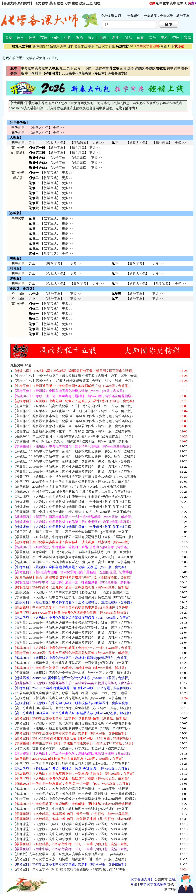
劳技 (175, 38)
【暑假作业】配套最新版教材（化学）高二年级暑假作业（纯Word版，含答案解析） (73, 431)
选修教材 (102, 68)
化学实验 (108, 46)
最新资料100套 (21, 365)
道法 (128, 38)
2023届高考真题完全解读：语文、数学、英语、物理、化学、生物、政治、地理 (70, 693)
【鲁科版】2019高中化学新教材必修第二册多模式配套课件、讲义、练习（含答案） (73, 627)
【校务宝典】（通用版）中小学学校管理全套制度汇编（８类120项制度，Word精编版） (76, 476)
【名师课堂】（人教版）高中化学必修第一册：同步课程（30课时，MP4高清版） (71, 834)
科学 (115, 38)
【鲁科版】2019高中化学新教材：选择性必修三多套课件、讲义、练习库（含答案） (73, 643)
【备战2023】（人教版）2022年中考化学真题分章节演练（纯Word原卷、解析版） (72, 789)
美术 (164, 38)
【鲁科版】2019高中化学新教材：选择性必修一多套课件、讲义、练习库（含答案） (73, 632)
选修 (130, 68)
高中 (177, 68)
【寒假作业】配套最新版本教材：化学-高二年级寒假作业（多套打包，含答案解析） (74, 421)
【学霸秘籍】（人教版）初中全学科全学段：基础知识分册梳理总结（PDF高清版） (73, 597)
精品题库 (52, 46)
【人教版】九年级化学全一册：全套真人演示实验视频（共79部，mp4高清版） (70, 854)
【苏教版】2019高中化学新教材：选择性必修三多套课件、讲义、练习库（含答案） (73, 471)
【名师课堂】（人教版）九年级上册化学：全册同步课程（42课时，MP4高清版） (71, 824)
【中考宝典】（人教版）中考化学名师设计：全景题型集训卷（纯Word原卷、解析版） (75, 799)
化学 (67, 3)
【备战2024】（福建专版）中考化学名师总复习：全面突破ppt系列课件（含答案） (72, 663)
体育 (140, 38)
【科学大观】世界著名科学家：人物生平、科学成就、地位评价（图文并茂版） (70, 748)
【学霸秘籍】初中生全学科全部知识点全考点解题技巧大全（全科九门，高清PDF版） (74, 557)
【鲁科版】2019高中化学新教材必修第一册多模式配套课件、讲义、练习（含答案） (73, 622)
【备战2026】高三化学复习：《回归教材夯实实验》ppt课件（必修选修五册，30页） (74, 436)
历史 (89, 3)
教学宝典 (56, 148)
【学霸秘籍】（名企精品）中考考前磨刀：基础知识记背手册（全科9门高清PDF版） (74, 537)
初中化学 (162, 3)
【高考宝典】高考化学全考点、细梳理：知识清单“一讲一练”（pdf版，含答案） (70, 859)
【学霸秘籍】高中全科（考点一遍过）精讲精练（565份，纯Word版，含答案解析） (73, 512)
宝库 (187, 38)
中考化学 (17, 127)
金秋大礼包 (55, 143)
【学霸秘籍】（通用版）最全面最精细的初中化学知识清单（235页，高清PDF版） (72, 728)
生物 (75, 3)
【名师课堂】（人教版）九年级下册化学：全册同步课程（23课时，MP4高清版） (71, 829)
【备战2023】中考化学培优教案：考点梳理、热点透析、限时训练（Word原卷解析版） (75, 794)
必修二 (89, 68)
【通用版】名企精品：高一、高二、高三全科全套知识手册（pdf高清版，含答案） (72, 532)
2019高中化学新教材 (76, 73)
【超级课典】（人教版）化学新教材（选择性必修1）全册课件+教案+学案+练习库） (73, 507)
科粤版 (15, 268)
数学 (45, 3)
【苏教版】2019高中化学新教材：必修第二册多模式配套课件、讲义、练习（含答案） (75, 456)
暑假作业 (80, 46)
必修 (123, 68)
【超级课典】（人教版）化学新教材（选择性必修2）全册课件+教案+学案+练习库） (73, 502)
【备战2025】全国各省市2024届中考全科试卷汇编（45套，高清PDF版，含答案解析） (75, 562)
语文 (38, 3)
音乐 (152, 38)
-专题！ (150, 46)
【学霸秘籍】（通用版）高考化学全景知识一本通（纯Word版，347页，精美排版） (73, 673)
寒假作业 (94, 46)
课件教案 (38, 46)
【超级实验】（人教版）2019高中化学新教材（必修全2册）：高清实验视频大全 (71, 592)
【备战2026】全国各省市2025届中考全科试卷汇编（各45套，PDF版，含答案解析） (73, 491)
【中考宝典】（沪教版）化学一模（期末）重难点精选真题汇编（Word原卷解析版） (73, 723)
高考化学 (17, 132)
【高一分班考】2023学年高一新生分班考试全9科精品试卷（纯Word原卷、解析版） (73, 708)
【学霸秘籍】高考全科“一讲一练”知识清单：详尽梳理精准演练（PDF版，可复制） (73, 552)
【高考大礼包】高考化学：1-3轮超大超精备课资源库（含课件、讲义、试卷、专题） (74, 381)
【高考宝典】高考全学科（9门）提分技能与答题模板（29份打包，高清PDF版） (70, 869)
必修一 (79, 68)
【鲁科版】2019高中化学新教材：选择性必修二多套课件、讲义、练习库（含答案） (73, 637)
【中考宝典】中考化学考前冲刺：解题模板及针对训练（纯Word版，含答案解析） (72, 763)
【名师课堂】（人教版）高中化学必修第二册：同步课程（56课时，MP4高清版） (71, 839)
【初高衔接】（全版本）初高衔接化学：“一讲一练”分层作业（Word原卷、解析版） (73, 406)
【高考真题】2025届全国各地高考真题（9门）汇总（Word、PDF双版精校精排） (71, 486)
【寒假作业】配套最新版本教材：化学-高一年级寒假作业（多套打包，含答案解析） (74, 416)
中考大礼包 (40, 127)
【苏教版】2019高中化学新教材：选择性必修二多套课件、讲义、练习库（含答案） (73, 466)
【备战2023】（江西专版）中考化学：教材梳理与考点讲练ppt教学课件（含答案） (72, 809)
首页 (8, 38)
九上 (62, 68)
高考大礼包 (40, 132)
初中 (170, 68)
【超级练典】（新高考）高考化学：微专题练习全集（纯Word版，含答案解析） (70, 698)
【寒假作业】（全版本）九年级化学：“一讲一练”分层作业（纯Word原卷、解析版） (73, 411)
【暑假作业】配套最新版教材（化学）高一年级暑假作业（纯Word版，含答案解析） (73, 426)
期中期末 (66, 46)
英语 (52, 3)
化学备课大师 (36, 58)
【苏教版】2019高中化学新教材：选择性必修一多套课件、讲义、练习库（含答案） (73, 461)
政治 (82, 3)
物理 (60, 3)
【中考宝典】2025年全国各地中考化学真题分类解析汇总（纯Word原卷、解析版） (72, 481)
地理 (97, 3)
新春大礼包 (137, 143)
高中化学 (176, 3)
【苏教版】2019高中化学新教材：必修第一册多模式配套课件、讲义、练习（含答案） (75, 451)
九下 (70, 68)
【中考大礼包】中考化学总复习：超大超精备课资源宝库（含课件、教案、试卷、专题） (76, 376)
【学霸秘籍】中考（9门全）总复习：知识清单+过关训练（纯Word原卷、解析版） (72, 441)
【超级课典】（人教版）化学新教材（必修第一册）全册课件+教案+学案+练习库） (73, 496)
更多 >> (58, 127)
